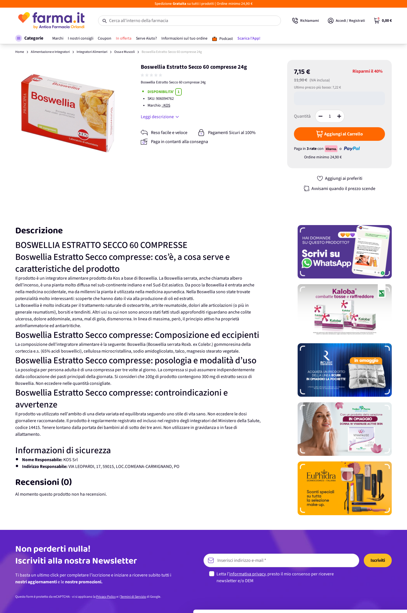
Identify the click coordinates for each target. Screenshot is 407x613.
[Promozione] (345, 252)
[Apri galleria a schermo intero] (68, 112)
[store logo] (51, 20)
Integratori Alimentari (92, 51)
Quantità (302, 116)
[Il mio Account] (346, 20)
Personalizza (360, 578)
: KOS (166, 105)
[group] (152, 75)
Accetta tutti (360, 560)
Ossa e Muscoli (124, 51)
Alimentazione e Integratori (50, 51)
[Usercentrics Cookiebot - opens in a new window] (36, 602)
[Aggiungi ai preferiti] (339, 178)
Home (19, 51)
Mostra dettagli (89, 601)
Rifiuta (360, 597)
